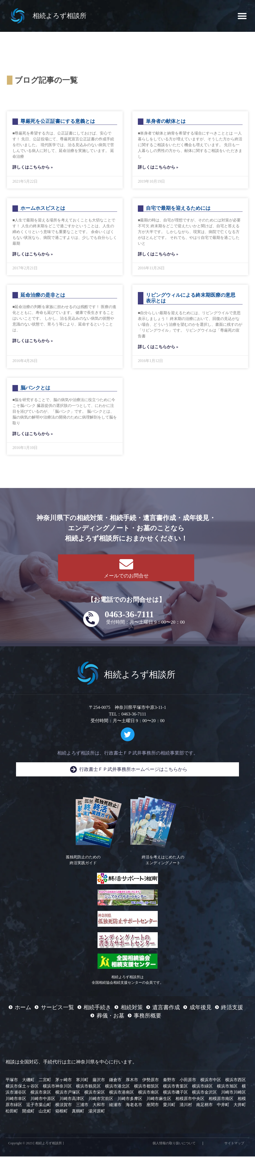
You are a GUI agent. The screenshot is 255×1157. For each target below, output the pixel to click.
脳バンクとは (35, 388)
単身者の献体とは (166, 122)
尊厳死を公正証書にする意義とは (57, 122)
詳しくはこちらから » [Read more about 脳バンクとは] (32, 434)
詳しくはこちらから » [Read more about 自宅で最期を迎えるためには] (158, 254)
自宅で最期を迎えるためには (178, 208)
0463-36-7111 (129, 615)
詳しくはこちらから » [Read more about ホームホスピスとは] (32, 254)
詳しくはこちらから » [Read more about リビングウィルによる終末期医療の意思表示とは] (158, 347)
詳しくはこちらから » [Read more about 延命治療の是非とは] (32, 341)
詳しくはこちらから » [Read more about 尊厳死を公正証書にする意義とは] (32, 168)
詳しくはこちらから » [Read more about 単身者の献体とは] (158, 168)
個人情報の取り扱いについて (174, 1144)
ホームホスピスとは (42, 208)
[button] (242, 16)
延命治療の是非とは (42, 295)
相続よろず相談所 (59, 15)
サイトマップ (234, 1144)
